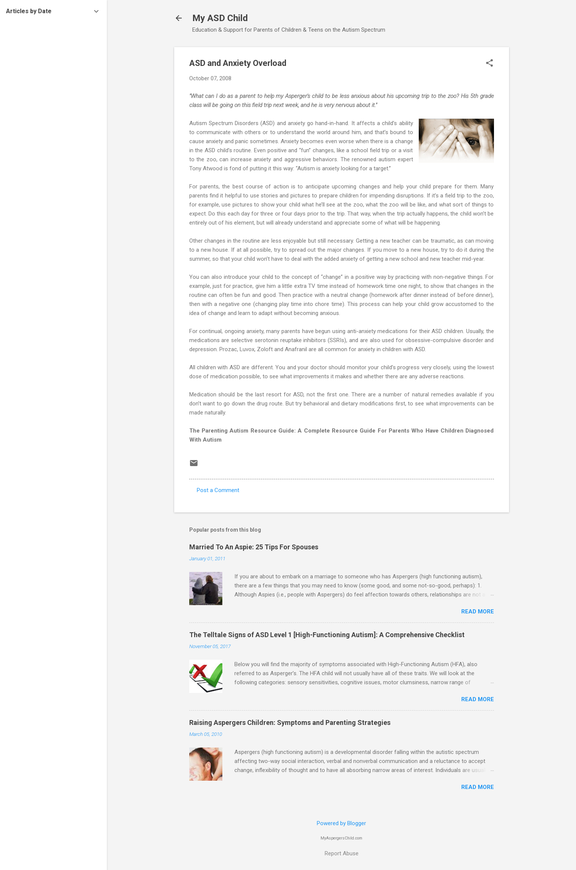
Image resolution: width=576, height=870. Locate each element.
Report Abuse (342, 853)
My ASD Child (220, 18)
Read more (477, 611)
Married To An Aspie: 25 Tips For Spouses (253, 547)
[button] (489, 63)
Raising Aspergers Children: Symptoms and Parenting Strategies (290, 722)
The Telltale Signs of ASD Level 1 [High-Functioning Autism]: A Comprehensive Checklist (327, 635)
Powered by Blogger (341, 823)
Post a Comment (218, 490)
